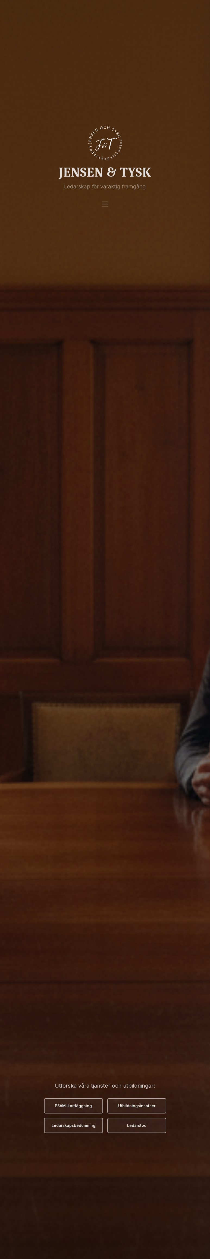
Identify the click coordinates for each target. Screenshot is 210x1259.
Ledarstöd (136, 1125)
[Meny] (105, 200)
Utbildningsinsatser (136, 1105)
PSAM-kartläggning (73, 1105)
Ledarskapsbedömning (73, 1125)
